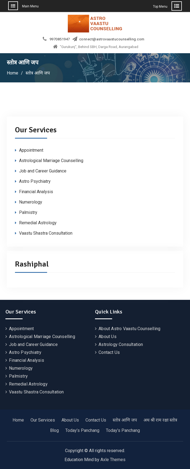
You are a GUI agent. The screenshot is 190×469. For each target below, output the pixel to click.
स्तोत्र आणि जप (125, 420)
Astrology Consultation (121, 344)
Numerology (30, 202)
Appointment (31, 150)
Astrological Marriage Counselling (51, 160)
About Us (108, 336)
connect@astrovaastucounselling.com (112, 39)
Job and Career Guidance (42, 171)
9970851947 (60, 39)
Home (18, 420)
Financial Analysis (36, 191)
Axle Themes (112, 459)
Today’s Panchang (82, 430)
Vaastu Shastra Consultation (45, 233)
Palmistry (28, 212)
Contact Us (109, 352)
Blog (54, 430)
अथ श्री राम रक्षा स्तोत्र (160, 420)
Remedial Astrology (38, 222)
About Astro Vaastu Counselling (129, 328)
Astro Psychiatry (35, 181)
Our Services (42, 420)
